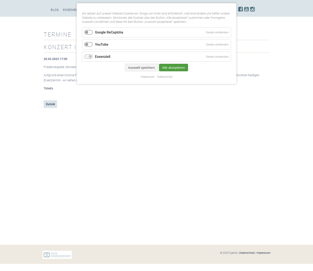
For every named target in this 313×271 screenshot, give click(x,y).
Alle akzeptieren (173, 67)
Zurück (50, 104)
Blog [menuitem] (55, 10)
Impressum (263, 252)
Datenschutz (247, 252)
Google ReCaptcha (109, 32)
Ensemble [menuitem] (71, 10)
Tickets (48, 88)
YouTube (101, 44)
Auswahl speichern (141, 67)
